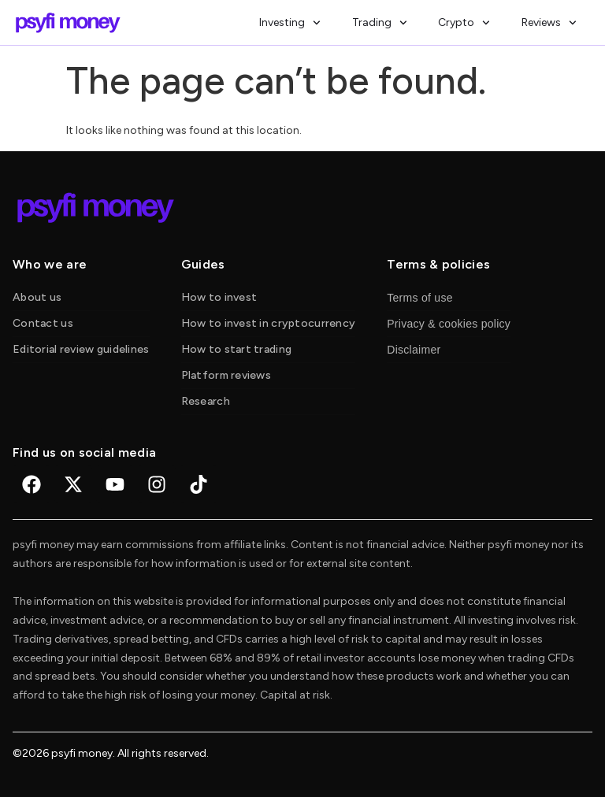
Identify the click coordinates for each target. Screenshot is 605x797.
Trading (379, 23)
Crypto (464, 23)
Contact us (43, 323)
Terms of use (420, 297)
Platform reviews (226, 375)
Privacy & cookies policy (448, 323)
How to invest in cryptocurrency (268, 323)
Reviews (549, 23)
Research (205, 401)
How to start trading (236, 349)
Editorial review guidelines (81, 349)
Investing (290, 23)
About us (37, 297)
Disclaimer (413, 349)
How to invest (219, 297)
